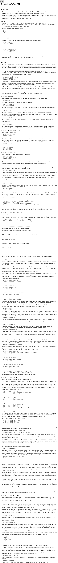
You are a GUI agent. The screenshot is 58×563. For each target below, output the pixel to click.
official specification (39, 13)
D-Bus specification (14, 87)
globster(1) (43, 118)
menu (2, 1)
